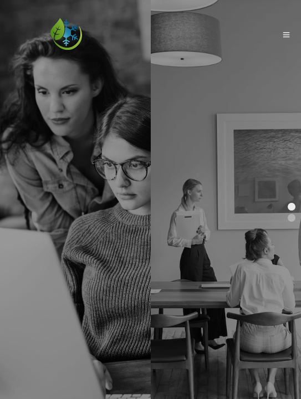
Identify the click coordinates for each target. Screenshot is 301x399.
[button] (291, 207)
